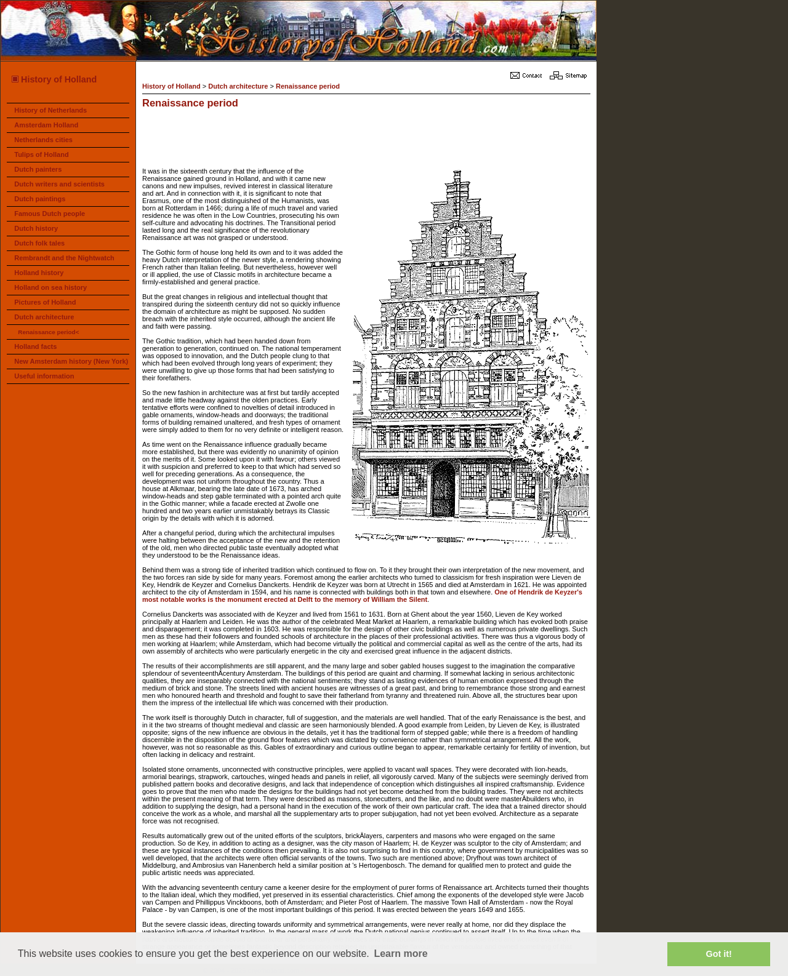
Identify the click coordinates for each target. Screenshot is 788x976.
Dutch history (36, 228)
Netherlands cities (43, 139)
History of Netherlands (50, 110)
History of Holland (53, 79)
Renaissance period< (48, 332)
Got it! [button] (719, 954)
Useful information (44, 376)
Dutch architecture (44, 317)
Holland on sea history (50, 287)
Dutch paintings (39, 198)
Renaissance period (308, 86)
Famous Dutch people (49, 213)
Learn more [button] (400, 953)
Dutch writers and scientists (59, 184)
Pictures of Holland (45, 302)
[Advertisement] (366, 139)
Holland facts (35, 346)
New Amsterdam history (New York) (71, 361)
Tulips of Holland (41, 154)
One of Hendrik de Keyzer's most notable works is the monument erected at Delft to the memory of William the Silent (362, 595)
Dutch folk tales (39, 243)
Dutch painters (38, 169)
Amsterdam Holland (46, 125)
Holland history (38, 272)
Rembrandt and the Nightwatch (64, 258)
